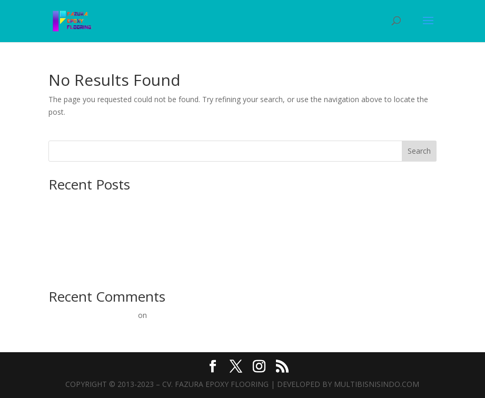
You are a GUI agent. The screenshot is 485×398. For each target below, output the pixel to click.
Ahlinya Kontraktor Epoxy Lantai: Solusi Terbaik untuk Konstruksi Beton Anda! (180, 218)
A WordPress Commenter (92, 315)
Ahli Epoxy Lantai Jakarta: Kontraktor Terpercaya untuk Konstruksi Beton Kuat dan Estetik (200, 235)
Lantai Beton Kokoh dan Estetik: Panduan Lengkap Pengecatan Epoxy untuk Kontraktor (197, 202)
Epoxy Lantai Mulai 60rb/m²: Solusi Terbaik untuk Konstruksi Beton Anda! (172, 251)
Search (419, 151)
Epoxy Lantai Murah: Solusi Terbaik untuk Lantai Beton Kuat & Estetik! (167, 267)
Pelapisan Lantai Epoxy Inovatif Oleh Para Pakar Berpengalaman (259, 315)
